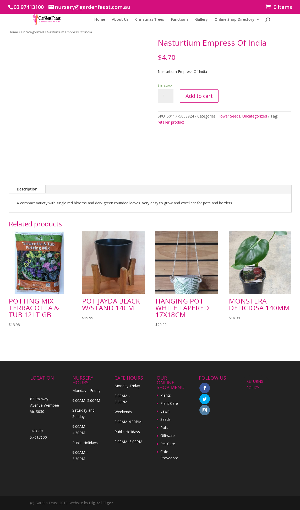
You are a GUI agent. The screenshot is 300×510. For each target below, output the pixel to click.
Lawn (165, 411)
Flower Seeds (228, 116)
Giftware (167, 435)
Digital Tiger (101, 502)
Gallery (201, 20)
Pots (164, 427)
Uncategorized (32, 32)
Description (27, 189)
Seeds (165, 419)
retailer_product (171, 122)
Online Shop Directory (234, 20)
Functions (179, 20)
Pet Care (167, 443)
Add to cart (199, 95)
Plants (165, 395)
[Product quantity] (165, 96)
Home (99, 20)
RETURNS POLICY (254, 384)
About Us (120, 20)
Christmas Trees (149, 20)
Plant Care (169, 403)
